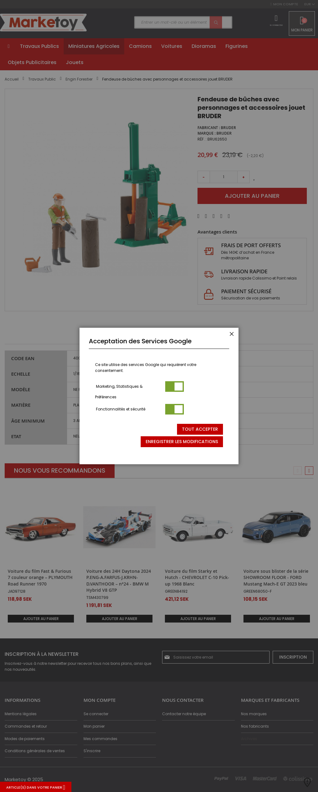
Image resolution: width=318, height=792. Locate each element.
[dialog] (159, 396)
